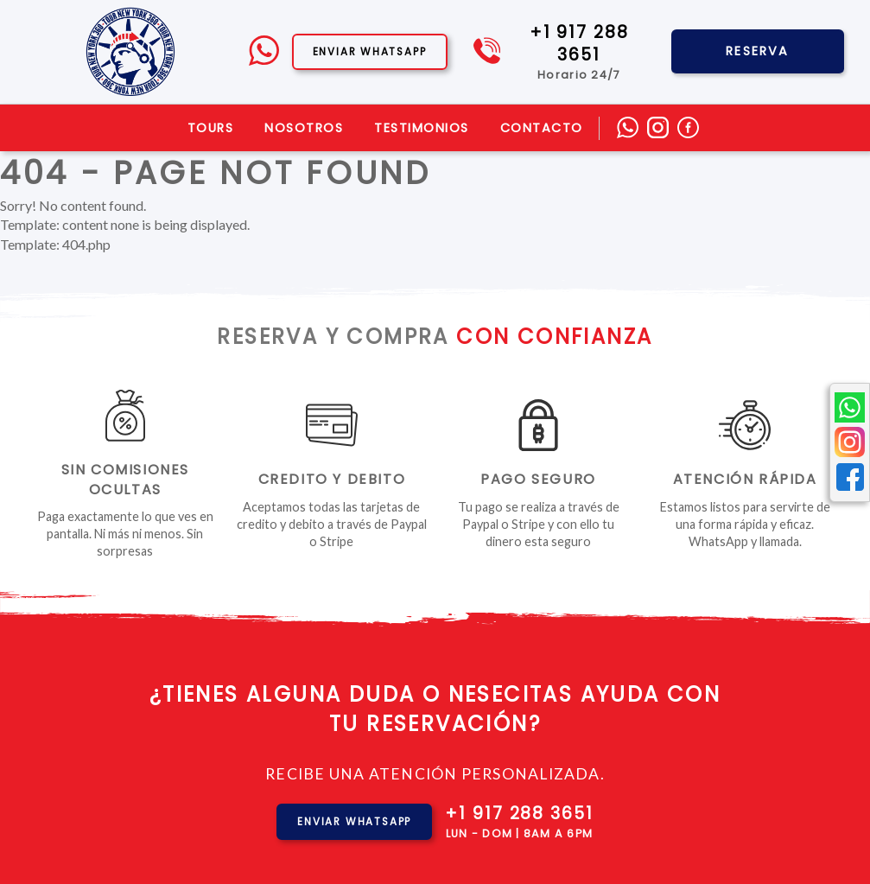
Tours (210, 128)
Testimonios (421, 128)
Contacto (541, 128)
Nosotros (303, 128)
